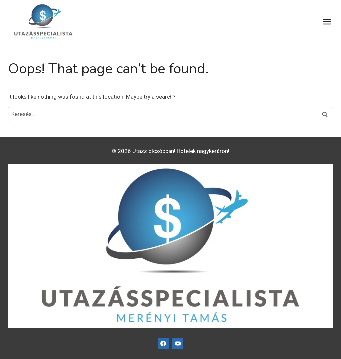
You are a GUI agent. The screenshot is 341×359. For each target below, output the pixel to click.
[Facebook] (163, 343)
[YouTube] (177, 343)
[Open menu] (326, 21)
